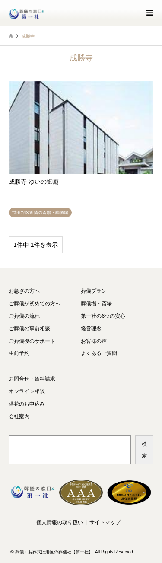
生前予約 (19, 353)
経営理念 (91, 329)
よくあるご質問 (99, 353)
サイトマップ (105, 522)
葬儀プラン (94, 291)
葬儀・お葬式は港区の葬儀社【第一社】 (54, 552)
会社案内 (19, 416)
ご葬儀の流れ (24, 316)
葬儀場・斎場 (96, 304)
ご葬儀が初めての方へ (34, 304)
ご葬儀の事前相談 (29, 329)
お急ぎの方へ (24, 291)
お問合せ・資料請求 (32, 379)
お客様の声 (94, 341)
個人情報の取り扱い (59, 522)
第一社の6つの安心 (103, 316)
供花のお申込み (27, 404)
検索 (144, 449)
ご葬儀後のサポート (32, 341)
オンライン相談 (27, 391)
